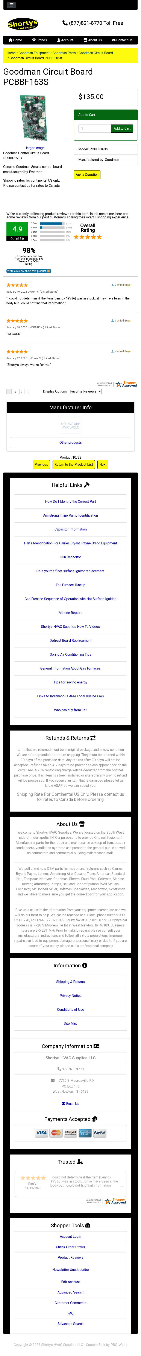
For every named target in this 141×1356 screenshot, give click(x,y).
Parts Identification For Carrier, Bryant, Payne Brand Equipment (70, 543)
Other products (70, 442)
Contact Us (122, 40)
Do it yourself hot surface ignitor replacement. (70, 571)
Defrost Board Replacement (70, 641)
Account (65, 40)
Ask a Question (87, 175)
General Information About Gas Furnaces (70, 668)
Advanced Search (70, 1292)
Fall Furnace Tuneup (70, 585)
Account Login (70, 1236)
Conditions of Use (70, 1010)
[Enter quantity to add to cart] (94, 128)
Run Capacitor (70, 557)
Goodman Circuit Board (96, 53)
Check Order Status (70, 1247)
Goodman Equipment (34, 53)
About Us (92, 40)
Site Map (70, 1023)
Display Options (55, 391)
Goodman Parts (64, 53)
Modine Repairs (70, 613)
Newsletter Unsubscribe (70, 1270)
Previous (41, 464)
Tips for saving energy (70, 682)
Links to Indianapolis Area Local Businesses (70, 696)
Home (15, 40)
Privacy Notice (71, 996)
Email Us (70, 1104)
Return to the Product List (74, 464)
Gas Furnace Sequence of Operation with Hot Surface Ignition (70, 599)
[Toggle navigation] (11, 5)
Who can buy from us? (70, 710)
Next (102, 464)
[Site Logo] (26, 24)
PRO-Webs (119, 1345)
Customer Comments (70, 1303)
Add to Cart (122, 128)
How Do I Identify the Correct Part (70, 501)
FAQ (70, 1313)
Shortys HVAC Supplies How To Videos (70, 627)
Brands (39, 40)
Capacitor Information (71, 529)
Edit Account (70, 1282)
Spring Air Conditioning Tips (70, 654)
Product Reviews (70, 1257)
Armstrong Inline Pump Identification (70, 515)
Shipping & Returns (70, 982)
